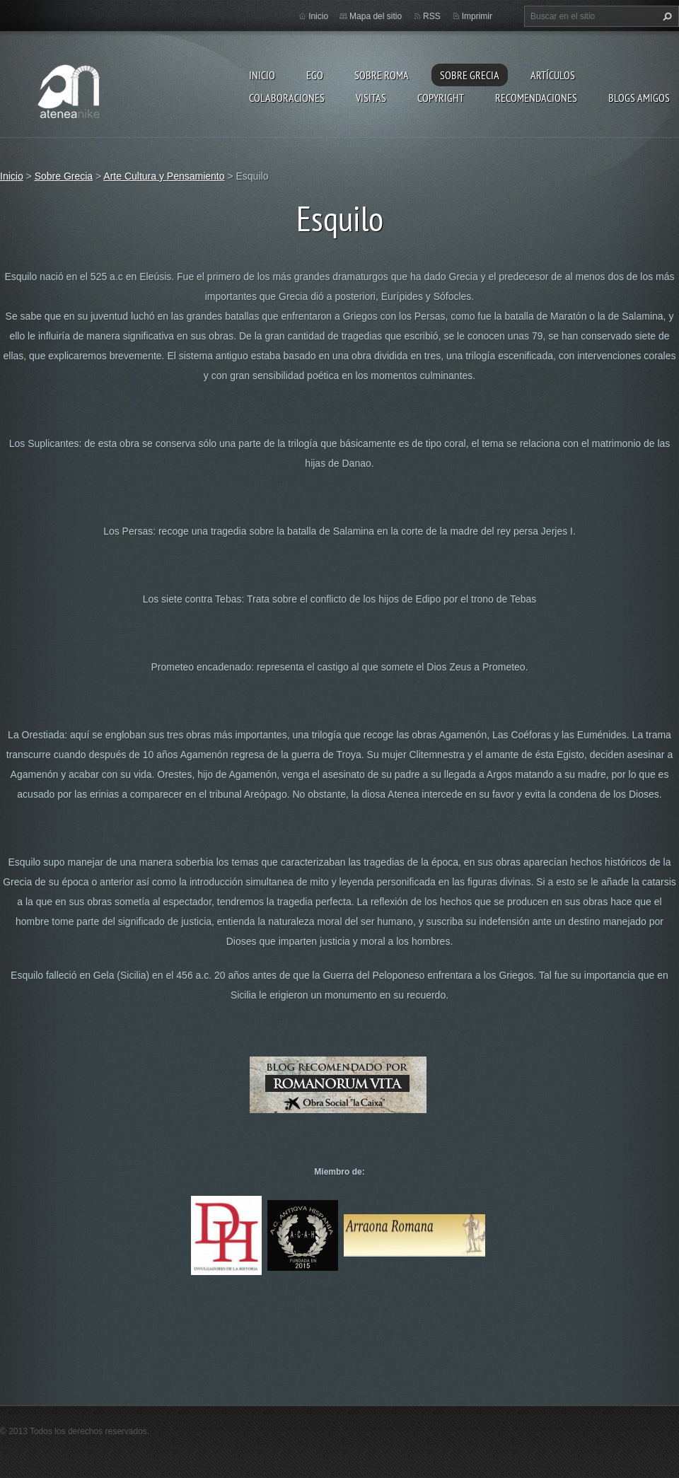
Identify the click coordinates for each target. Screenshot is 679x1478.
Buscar (665, 16)
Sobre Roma (381, 75)
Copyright (440, 98)
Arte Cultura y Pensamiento (163, 176)
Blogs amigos (639, 98)
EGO (314, 75)
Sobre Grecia (469, 75)
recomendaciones (536, 98)
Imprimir (477, 16)
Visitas (371, 98)
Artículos (552, 75)
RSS (432, 16)
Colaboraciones (287, 98)
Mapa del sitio (375, 16)
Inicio (262, 75)
